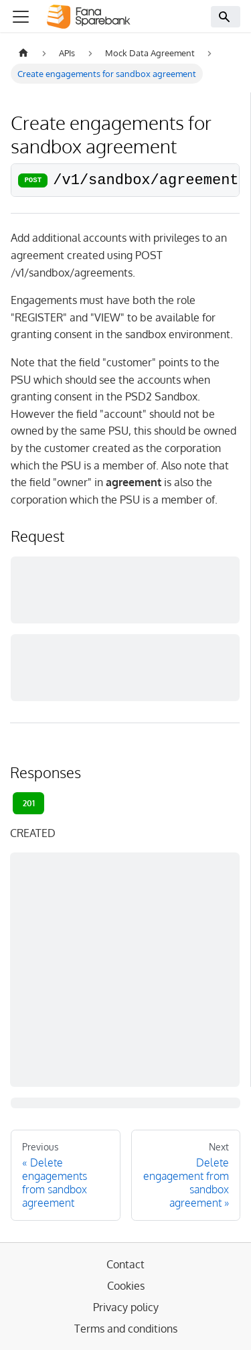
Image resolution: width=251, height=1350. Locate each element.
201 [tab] (29, 803)
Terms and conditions (125, 1328)
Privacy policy (126, 1307)
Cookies (126, 1285)
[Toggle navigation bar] (21, 17)
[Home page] (23, 53)
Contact (125, 1264)
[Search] (225, 16)
